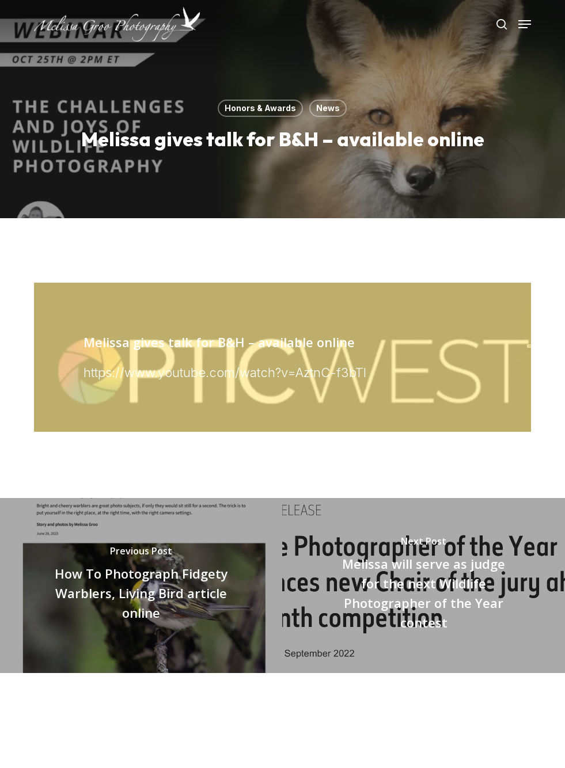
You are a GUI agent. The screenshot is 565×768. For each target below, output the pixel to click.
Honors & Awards (260, 108)
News (328, 108)
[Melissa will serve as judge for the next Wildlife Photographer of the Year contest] (423, 586)
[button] (524, 24)
